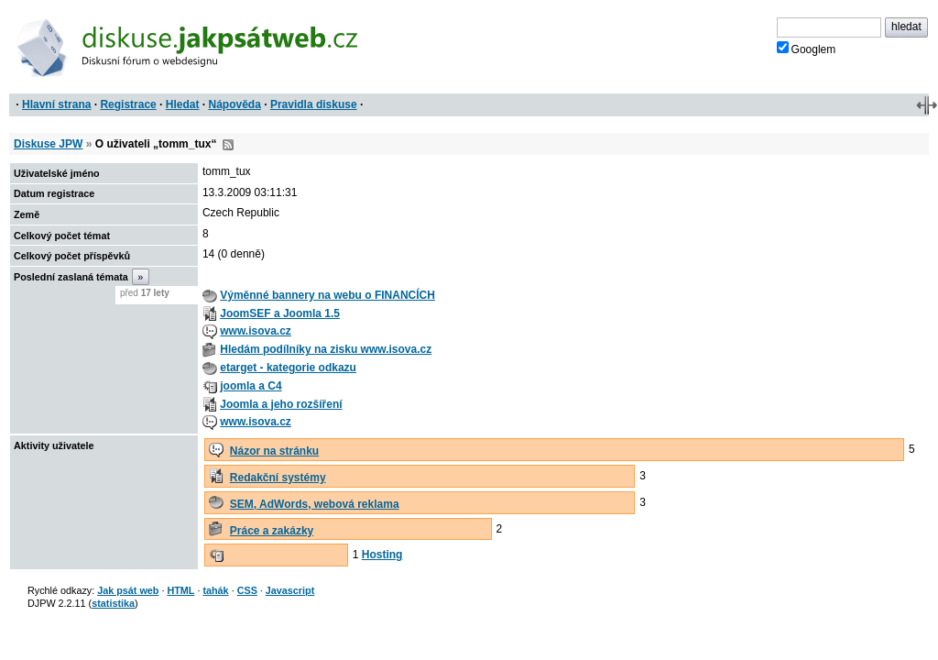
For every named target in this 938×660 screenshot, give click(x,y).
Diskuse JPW (48, 144)
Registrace (128, 104)
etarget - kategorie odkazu (288, 367)
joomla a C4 (250, 386)
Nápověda (235, 104)
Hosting (382, 554)
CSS (247, 590)
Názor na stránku (274, 451)
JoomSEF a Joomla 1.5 (280, 313)
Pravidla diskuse (313, 104)
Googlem (806, 48)
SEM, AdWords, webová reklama (314, 504)
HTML (180, 590)
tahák (215, 590)
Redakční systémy (278, 477)
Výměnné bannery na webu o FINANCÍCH (327, 295)
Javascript (290, 590)
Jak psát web (127, 590)
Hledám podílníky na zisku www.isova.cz (325, 349)
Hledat (183, 104)
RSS (228, 144)
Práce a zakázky (271, 530)
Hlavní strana (56, 104)
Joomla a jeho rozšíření (281, 404)
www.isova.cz (255, 330)
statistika (113, 603)
